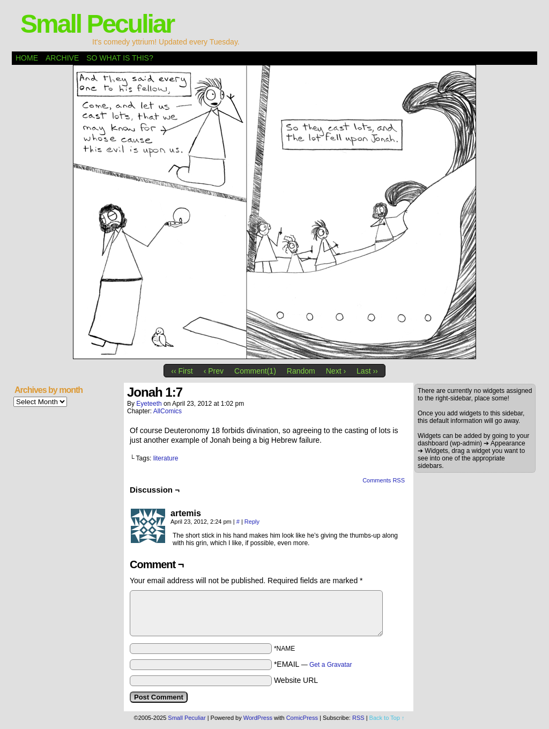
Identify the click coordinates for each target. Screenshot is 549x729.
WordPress (257, 718)
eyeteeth (148, 403)
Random (301, 371)
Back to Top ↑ (387, 718)
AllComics (167, 411)
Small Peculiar (97, 24)
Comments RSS (383, 480)
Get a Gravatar (330, 664)
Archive (62, 58)
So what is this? (119, 58)
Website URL (296, 680)
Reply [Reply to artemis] (251, 521)
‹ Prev (214, 371)
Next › (336, 371)
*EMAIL (313, 664)
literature (166, 458)
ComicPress (302, 718)
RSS (358, 718)
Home (27, 58)
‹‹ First (181, 371)
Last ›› (367, 371)
